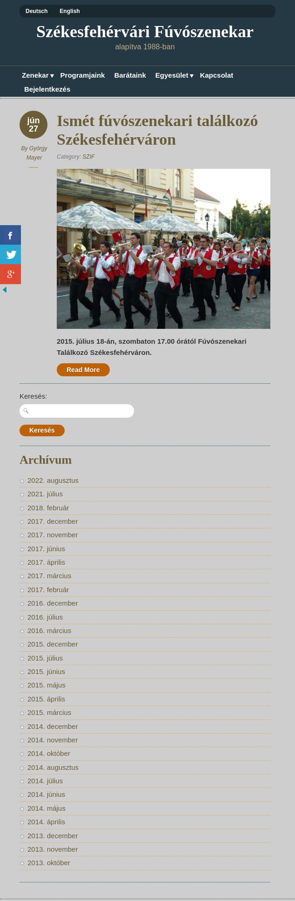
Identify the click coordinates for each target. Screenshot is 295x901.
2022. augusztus (53, 480)
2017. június (46, 549)
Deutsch (36, 11)
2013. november (52, 849)
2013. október (48, 863)
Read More (83, 370)
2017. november (52, 535)
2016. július (45, 617)
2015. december (52, 644)
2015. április (46, 699)
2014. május (46, 808)
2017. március (49, 576)
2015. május (46, 685)
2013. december (52, 836)
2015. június (46, 671)
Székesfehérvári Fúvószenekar (145, 31)
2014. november (52, 740)
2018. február (48, 508)
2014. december (52, 726)
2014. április (46, 822)
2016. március (49, 630)
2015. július (45, 658)
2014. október (48, 753)
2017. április (46, 562)
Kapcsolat (217, 75)
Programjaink (82, 75)
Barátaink (130, 75)
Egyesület (173, 76)
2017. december (52, 521)
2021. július (45, 494)
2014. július (45, 781)
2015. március (49, 712)
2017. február (48, 590)
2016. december (52, 603)
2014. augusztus (53, 767)
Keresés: (33, 396)
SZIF (88, 157)
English (70, 11)
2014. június (46, 794)
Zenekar (37, 76)
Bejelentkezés (47, 89)
